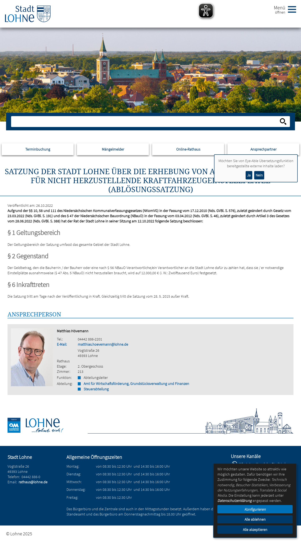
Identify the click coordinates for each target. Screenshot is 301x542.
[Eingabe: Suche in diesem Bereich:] (146, 121)
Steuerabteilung (96, 389)
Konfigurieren (255, 509)
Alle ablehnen (255, 519)
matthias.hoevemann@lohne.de (103, 344)
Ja (249, 175)
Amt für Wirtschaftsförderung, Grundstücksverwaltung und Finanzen (136, 383)
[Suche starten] (283, 121)
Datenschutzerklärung (234, 500)
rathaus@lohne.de (33, 482)
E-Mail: (62, 344)
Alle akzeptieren (255, 529)
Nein (259, 175)
